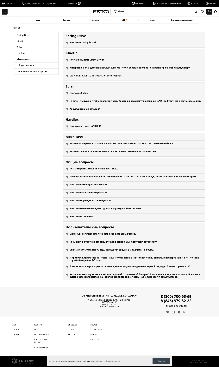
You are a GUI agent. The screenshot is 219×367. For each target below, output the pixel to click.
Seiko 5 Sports (96, 330)
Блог (14, 325)
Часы (37, 20)
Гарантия (16, 330)
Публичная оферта (42, 335)
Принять (161, 361)
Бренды (66, 20)
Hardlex (21, 53)
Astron (71, 330)
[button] (134, 43)
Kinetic (20, 41)
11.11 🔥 (124, 20)
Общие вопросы (25, 65)
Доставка (16, 335)
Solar (19, 47)
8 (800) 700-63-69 (32, 4)
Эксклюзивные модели (182, 20)
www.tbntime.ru (199, 360)
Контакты (94, 339)
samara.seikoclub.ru (109, 306)
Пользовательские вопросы (32, 71)
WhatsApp (74, 3)
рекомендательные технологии (79, 361)
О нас (152, 20)
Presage (93, 325)
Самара (7, 3)
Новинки (95, 20)
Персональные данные (40, 340)
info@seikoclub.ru (176, 305)
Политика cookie (41, 347)
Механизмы (23, 59)
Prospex (71, 335)
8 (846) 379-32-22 (54, 4)
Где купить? (139, 3)
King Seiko (72, 325)
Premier (93, 335)
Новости (38, 325)
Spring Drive (23, 35)
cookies (63, 361)
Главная (16, 27)
